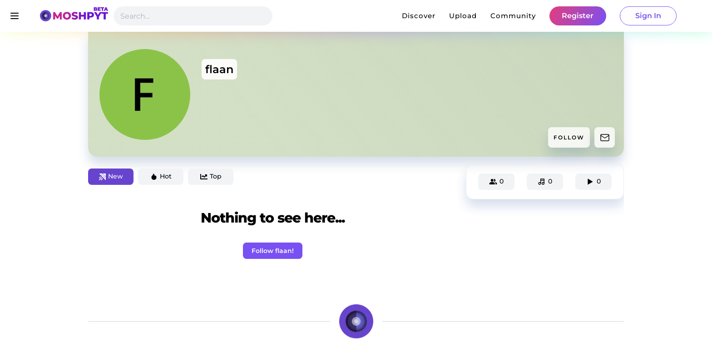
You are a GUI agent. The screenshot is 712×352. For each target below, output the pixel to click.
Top (211, 176)
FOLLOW (569, 137)
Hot (161, 176)
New (111, 176)
